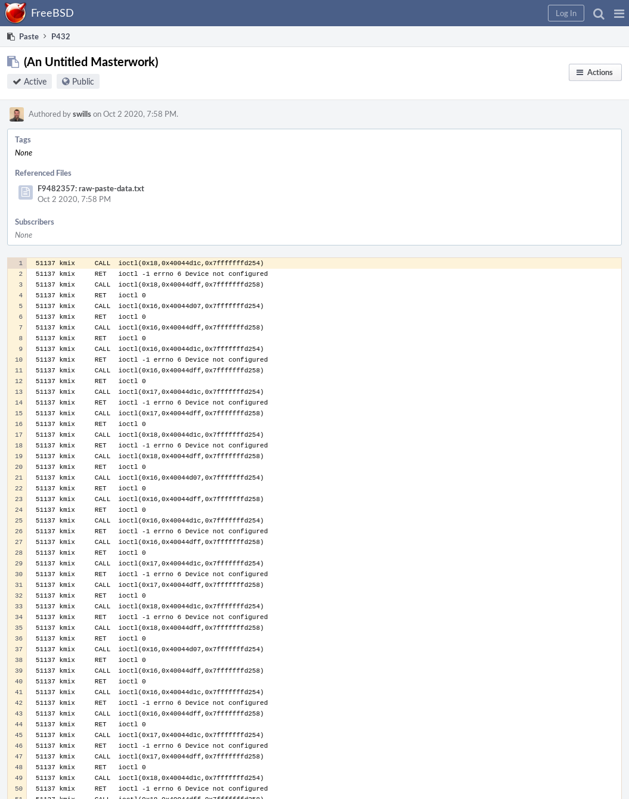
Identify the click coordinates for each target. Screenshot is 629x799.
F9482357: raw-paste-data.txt (91, 188)
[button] (619, 13)
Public (83, 81)
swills (82, 113)
